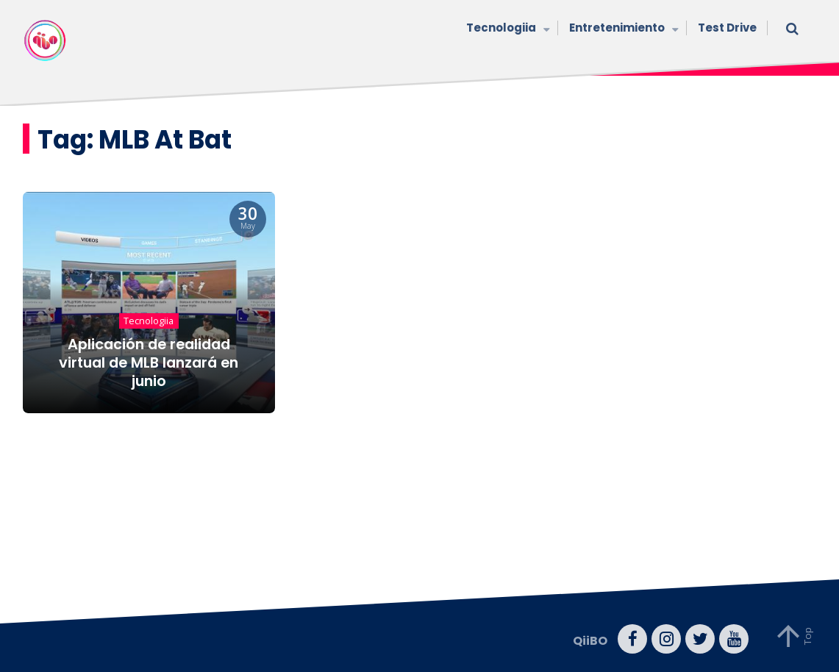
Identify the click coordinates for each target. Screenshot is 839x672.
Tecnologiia (506, 29)
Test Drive (727, 27)
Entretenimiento (622, 29)
